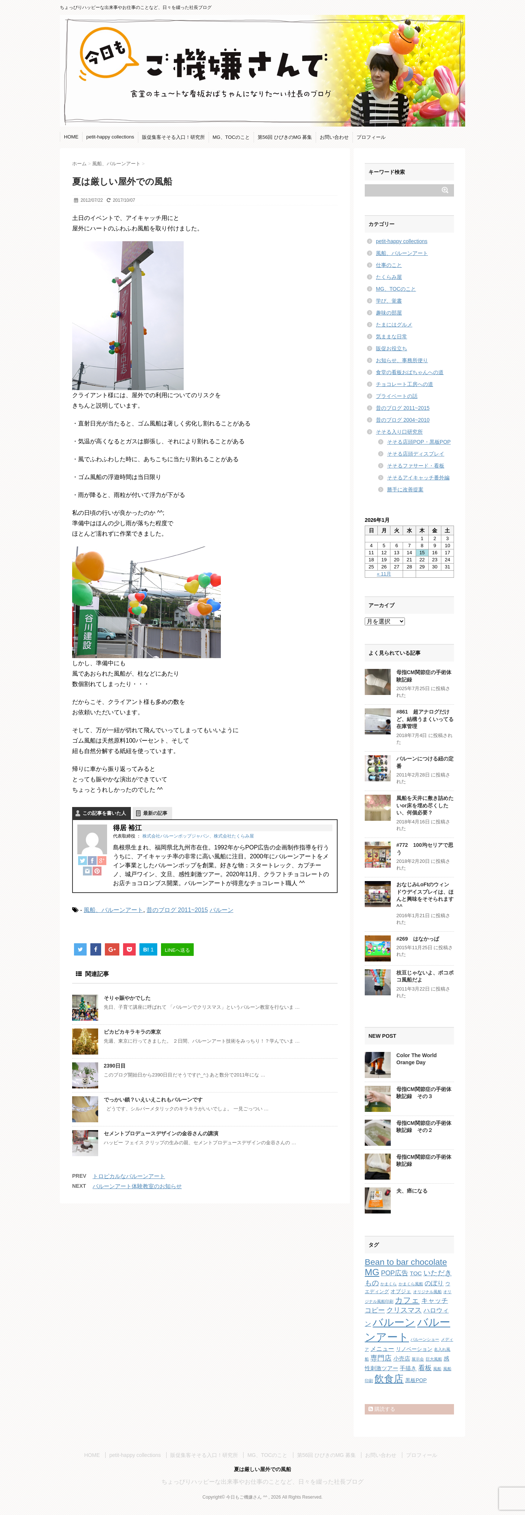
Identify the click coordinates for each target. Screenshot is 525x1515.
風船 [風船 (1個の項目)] (437, 1368)
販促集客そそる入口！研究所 (173, 137)
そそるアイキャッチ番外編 (418, 478)
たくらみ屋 (389, 277)
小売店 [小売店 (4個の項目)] (401, 1358)
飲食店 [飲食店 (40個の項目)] (388, 1379)
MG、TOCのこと (231, 137)
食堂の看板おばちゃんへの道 (410, 372)
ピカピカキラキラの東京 (132, 1032)
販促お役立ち (391, 348)
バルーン (221, 910)
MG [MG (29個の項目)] (372, 1272)
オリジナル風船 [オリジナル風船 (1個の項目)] (427, 1291)
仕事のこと (389, 265)
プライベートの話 (397, 396)
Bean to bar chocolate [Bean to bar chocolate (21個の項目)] (406, 1262)
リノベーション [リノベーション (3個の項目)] (414, 1349)
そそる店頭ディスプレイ (415, 454)
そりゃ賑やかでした (127, 998)
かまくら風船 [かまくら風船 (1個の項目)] (411, 1284)
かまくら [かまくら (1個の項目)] (388, 1284)
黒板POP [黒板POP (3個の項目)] (416, 1380)
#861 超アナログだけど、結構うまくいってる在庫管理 (425, 719)
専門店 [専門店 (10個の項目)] (381, 1358)
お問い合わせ (334, 137)
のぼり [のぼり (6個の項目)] (434, 1283)
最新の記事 (155, 813)
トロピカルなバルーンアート (129, 1176)
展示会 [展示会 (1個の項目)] (418, 1359)
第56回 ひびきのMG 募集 (285, 137)
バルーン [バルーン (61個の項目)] (394, 1322)
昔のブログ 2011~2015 (177, 910)
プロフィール (371, 137)
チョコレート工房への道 (404, 384)
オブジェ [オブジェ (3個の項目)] (400, 1291)
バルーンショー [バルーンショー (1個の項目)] (424, 1339)
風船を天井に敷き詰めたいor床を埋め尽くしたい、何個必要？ (425, 805)
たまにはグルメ (394, 325)
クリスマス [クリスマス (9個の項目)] (404, 1310)
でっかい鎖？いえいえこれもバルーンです (153, 1100)
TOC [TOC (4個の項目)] (416, 1273)
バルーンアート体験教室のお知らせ (137, 1186)
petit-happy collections (110, 137)
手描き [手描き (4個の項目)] (408, 1368)
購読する (381, 1409)
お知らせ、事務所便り (402, 360)
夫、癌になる (412, 1191)
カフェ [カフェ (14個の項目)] (407, 1300)
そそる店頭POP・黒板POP (419, 442)
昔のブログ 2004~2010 (402, 420)
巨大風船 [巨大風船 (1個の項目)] (434, 1359)
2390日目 (115, 1066)
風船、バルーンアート (113, 910)
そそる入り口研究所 (399, 432)
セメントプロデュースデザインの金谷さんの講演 (161, 1133)
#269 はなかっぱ (417, 939)
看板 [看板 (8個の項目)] (425, 1368)
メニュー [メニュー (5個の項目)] (382, 1348)
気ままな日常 (391, 336)
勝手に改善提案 (405, 489)
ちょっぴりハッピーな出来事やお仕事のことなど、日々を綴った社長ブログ (262, 1482)
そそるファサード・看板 (415, 466)
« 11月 (384, 574)
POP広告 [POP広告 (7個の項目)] (394, 1273)
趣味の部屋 (389, 313)
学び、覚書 (389, 301)
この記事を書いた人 (104, 813)
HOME (71, 137)
